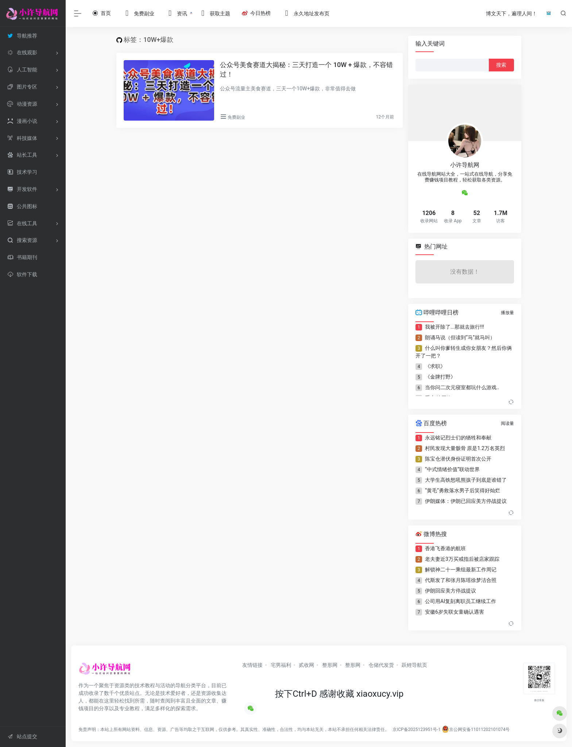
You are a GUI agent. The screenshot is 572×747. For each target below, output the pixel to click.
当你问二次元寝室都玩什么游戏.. (462, 387)
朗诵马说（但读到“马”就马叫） (460, 337)
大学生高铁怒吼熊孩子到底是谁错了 (466, 480)
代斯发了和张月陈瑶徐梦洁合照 (460, 580)
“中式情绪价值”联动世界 (452, 469)
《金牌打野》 (440, 377)
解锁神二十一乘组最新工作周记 (460, 569)
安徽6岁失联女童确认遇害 (454, 612)
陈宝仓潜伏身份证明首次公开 (458, 459)
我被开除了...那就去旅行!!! (454, 327)
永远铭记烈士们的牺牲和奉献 (458, 438)
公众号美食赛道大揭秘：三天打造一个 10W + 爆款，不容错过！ (306, 69)
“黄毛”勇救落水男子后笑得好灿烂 (462, 490)
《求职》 (435, 366)
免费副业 (236, 117)
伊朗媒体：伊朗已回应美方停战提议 (466, 501)
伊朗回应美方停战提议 (450, 591)
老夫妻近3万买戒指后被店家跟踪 (462, 559)
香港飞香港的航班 (445, 548)
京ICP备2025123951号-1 (416, 729)
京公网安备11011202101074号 (476, 729)
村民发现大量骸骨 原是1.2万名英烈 (465, 448)
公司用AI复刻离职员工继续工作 (460, 601)
